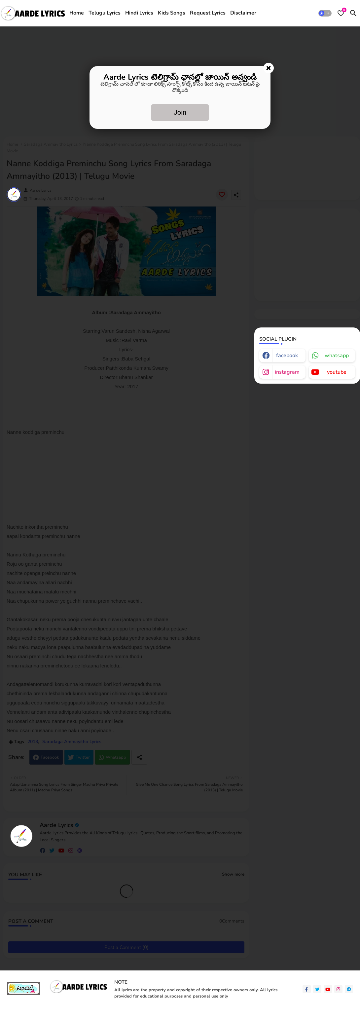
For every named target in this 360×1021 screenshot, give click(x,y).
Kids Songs (171, 13)
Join (180, 112)
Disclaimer (243, 13)
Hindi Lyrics (139, 13)
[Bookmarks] (340, 13)
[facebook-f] (307, 989)
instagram (287, 372)
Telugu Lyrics (105, 13)
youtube (336, 372)
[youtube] (328, 989)
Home (76, 13)
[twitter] (317, 989)
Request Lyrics (208, 13)
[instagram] (338, 989)
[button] (325, 13)
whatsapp (337, 355)
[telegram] (349, 989)
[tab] (76, 13)
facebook (287, 355)
